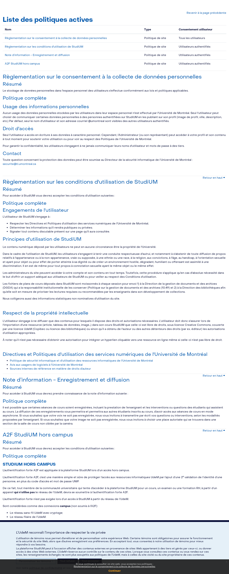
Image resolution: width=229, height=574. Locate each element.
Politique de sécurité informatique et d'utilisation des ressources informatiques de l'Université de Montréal (81, 360)
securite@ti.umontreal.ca (19, 164)
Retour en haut (214, 178)
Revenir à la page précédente (206, 13)
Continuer (114, 571)
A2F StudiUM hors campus (22, 63)
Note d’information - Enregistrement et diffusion (37, 55)
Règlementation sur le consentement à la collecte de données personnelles (114, 566)
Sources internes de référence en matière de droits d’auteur (50, 369)
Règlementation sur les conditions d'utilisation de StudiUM (44, 46)
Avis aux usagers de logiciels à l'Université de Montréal (46, 365)
